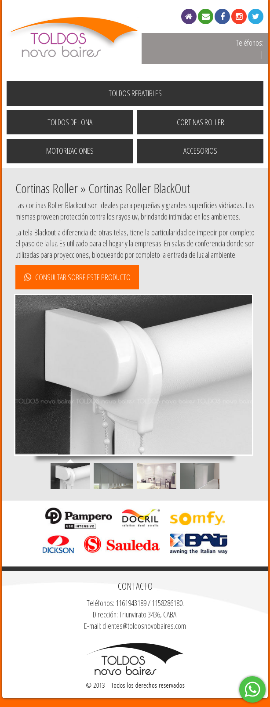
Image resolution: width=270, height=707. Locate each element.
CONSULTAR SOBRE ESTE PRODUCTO (77, 277)
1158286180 (167, 603)
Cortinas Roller (200, 122)
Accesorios (200, 150)
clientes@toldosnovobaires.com (144, 625)
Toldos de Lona (69, 122)
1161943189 (131, 603)
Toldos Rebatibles (135, 93)
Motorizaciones (70, 150)
